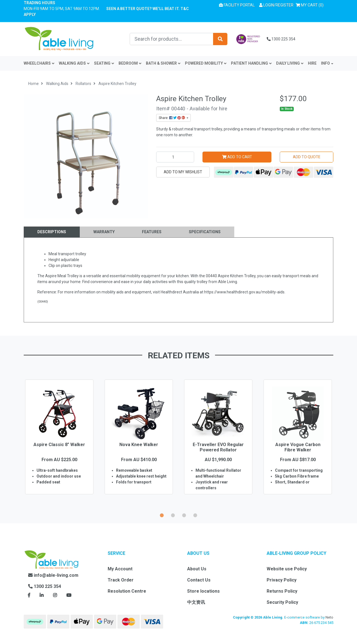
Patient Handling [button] (251, 63)
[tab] (52, 232)
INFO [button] (325, 63)
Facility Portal (237, 5)
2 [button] (173, 514)
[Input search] (171, 39)
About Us (196, 568)
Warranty (104, 232)
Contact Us (199, 580)
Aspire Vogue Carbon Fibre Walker (297, 447)
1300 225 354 (281, 39)
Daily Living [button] (289, 63)
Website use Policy (287, 568)
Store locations (203, 591)
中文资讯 (196, 602)
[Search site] (220, 39)
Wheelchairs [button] (39, 63)
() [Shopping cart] (311, 4)
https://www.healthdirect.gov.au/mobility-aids (244, 292)
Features (151, 232)
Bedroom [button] (130, 63)
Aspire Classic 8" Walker (59, 444)
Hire (312, 63)
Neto (329, 617)
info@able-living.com (53, 575)
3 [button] (184, 514)
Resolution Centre (127, 591)
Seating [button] (104, 63)
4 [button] (195, 514)
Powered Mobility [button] (205, 63)
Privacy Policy (281, 580)
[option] (59, 444)
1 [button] (162, 514)
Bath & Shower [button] (163, 63)
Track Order (121, 580)
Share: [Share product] (172, 118)
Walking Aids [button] (74, 63)
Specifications (205, 232)
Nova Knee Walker (138, 444)
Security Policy (282, 602)
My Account (120, 568)
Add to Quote (306, 157)
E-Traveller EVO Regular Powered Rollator (218, 447)
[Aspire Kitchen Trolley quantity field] (175, 157)
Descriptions (51, 232)
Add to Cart (237, 157)
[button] (276, 5)
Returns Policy (282, 591)
